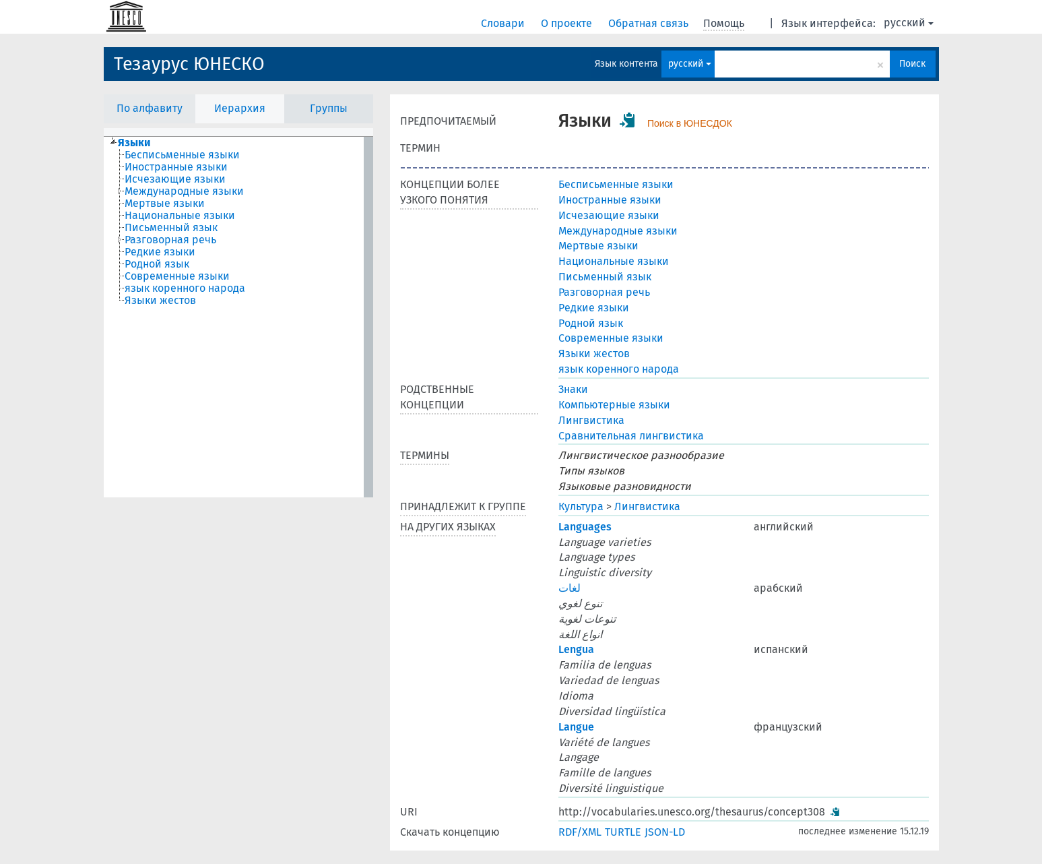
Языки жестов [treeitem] (160, 301)
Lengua (576, 649)
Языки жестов (594, 353)
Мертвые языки (598, 245)
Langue (576, 726)
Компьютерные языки (614, 404)
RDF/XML (579, 832)
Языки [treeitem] (134, 143)
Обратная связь (649, 23)
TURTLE (623, 832)
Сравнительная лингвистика (631, 435)
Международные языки (618, 230)
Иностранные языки (609, 199)
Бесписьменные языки (616, 184)
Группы (329, 108)
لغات (569, 588)
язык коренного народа (618, 369)
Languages (585, 526)
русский (909, 22)
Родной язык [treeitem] (157, 264)
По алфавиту (150, 108)
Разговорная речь (604, 292)
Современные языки (610, 338)
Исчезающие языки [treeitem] (175, 179)
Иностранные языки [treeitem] (176, 167)
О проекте (568, 23)
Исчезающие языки (608, 215)
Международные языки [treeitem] (184, 191)
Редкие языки (593, 307)
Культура (581, 506)
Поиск (912, 63)
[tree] (238, 317)
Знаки (573, 389)
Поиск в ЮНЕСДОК (689, 123)
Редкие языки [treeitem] (160, 252)
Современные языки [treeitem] (177, 276)
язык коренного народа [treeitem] (185, 288)
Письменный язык (604, 276)
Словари (504, 23)
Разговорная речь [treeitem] (170, 240)
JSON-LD (665, 832)
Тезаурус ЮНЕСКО (189, 64)
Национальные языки (613, 261)
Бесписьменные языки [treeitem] (182, 155)
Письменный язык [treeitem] (171, 228)
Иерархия (239, 108)
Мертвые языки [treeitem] (165, 203)
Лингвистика (591, 420)
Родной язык (590, 323)
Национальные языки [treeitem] (180, 216)
